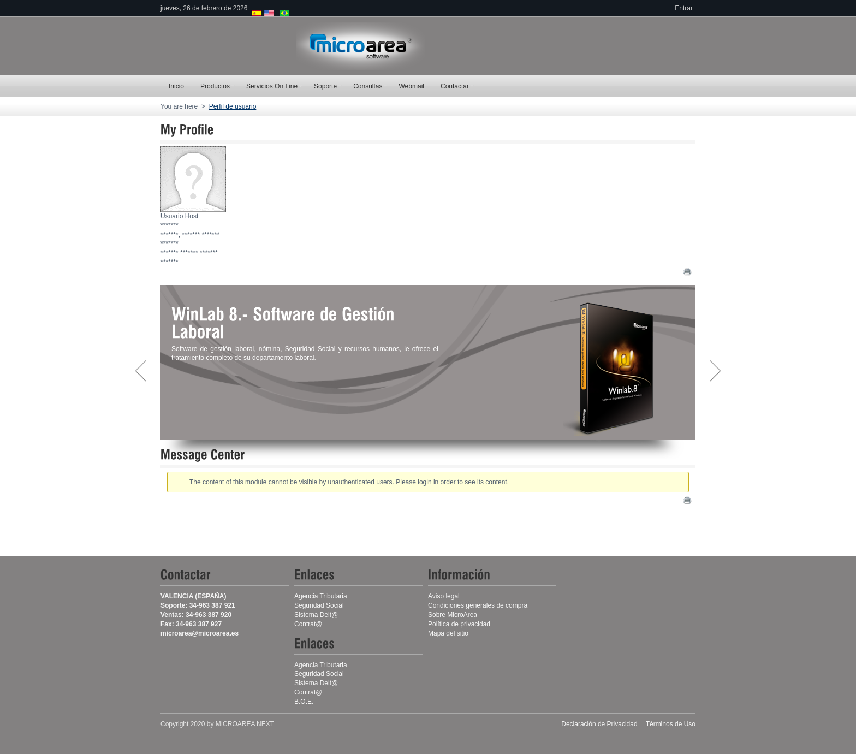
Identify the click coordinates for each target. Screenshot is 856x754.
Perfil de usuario (233, 106)
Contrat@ (308, 692)
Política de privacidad (459, 624)
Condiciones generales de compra (477, 605)
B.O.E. (303, 701)
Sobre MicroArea (452, 615)
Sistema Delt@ (316, 683)
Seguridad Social (319, 605)
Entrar (684, 8)
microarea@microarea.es (199, 633)
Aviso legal (444, 596)
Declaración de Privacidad (599, 724)
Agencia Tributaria (320, 596)
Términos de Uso (671, 724)
